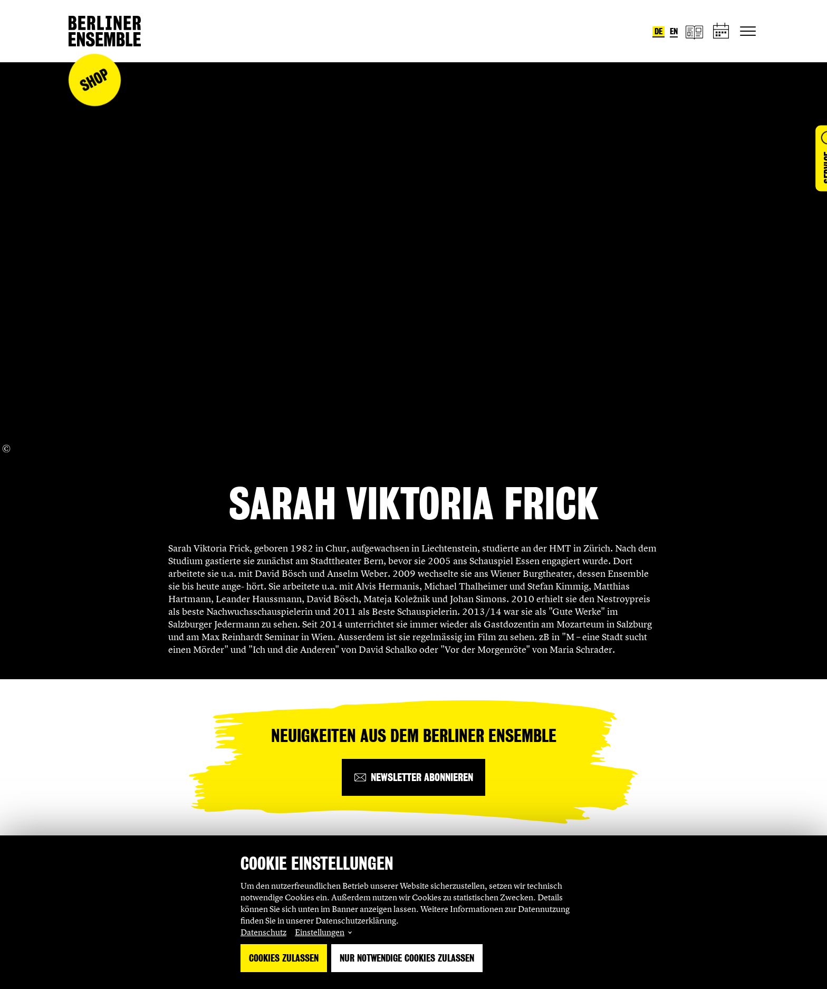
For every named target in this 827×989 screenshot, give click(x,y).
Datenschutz (263, 932)
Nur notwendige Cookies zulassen (407, 958)
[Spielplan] (721, 31)
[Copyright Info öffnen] (6, 448)
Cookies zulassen (284, 958)
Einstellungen (319, 932)
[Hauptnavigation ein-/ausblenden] (747, 31)
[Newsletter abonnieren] (413, 777)
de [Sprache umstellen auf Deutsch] (658, 31)
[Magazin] (694, 31)
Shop (94, 80)
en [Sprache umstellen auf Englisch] (674, 31)
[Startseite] (105, 31)
